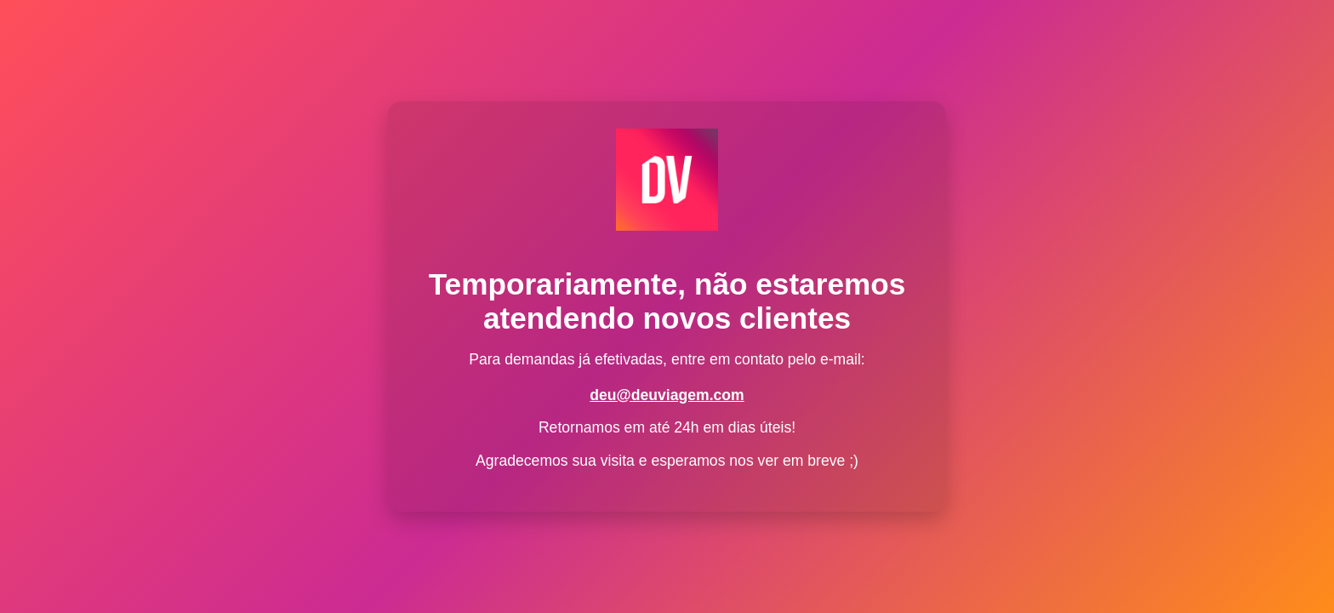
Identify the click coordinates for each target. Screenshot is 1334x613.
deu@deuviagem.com (667, 395)
